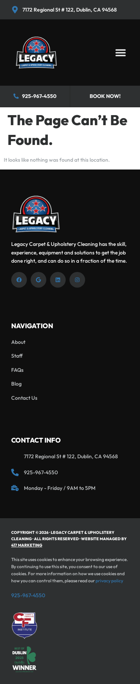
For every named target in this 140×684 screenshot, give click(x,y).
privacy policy (109, 580)
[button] (120, 52)
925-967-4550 (28, 595)
